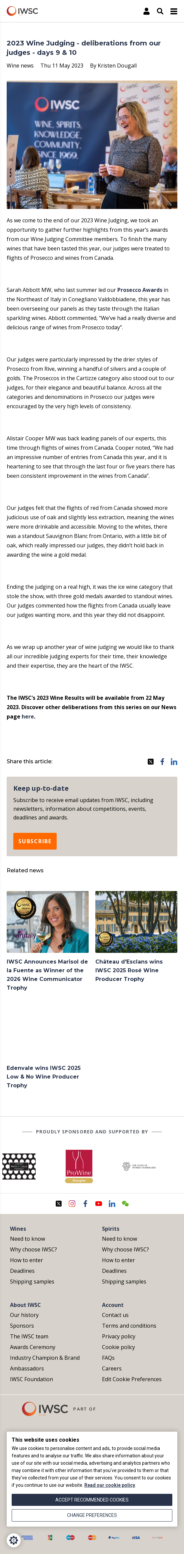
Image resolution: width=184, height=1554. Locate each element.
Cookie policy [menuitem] (118, 1347)
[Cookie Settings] (14, 1540)
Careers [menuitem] (112, 1368)
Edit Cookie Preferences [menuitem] (132, 1379)
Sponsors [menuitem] (22, 1325)
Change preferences (92, 1515)
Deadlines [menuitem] (22, 1270)
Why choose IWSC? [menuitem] (33, 1249)
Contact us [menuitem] (115, 1315)
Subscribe (35, 841)
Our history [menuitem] (24, 1315)
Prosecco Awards (139, 290)
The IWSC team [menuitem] (29, 1336)
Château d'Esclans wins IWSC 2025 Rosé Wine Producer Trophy (129, 970)
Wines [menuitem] (18, 1228)
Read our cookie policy (109, 1485)
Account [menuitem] (113, 1305)
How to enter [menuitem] (26, 1260)
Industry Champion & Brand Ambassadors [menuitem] (45, 1363)
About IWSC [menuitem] (25, 1305)
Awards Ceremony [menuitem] (32, 1347)
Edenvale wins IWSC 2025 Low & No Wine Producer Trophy (44, 1077)
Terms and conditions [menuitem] (129, 1325)
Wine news (20, 65)
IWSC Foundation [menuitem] (31, 1379)
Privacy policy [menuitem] (118, 1336)
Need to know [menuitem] (27, 1238)
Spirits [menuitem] (110, 1228)
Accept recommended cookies (92, 1500)
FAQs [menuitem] (108, 1357)
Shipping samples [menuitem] (32, 1281)
